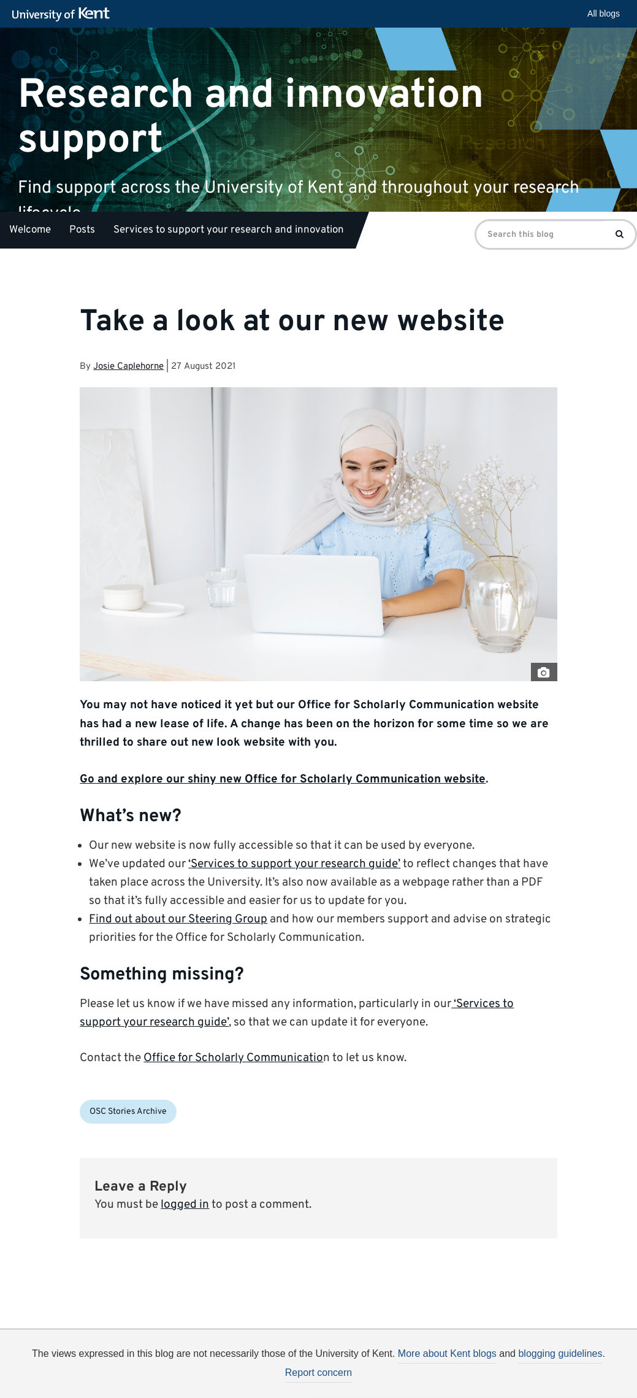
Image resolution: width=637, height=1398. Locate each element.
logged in (185, 1204)
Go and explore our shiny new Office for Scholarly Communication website (283, 779)
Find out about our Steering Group (178, 919)
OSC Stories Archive (128, 1111)
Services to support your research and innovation (228, 230)
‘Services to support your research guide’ (294, 864)
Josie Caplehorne (128, 367)
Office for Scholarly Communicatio (233, 1058)
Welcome (30, 230)
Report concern (318, 1372)
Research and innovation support (251, 117)
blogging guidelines (560, 1353)
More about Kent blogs (447, 1353)
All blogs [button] (603, 13)
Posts (82, 230)
